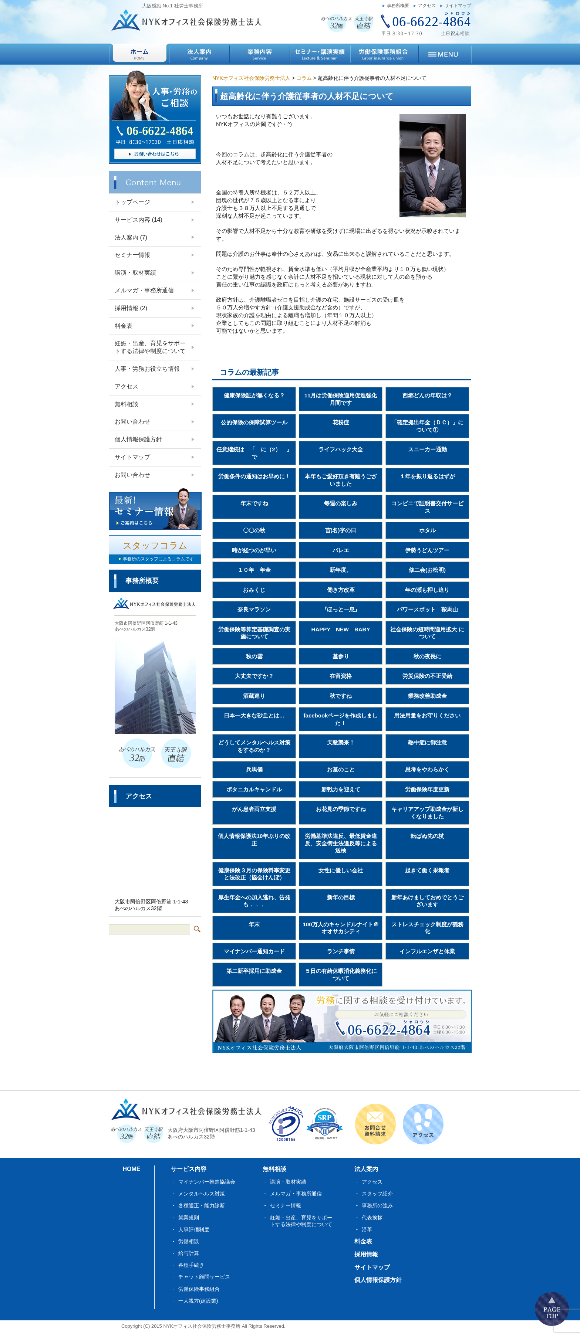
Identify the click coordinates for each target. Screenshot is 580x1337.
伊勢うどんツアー (427, 550)
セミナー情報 (132, 255)
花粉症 (341, 422)
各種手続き (191, 1265)
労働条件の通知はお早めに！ (254, 476)
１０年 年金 (254, 570)
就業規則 (188, 1218)
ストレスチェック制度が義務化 (427, 928)
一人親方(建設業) (198, 1301)
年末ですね (254, 503)
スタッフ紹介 (377, 1194)
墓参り (341, 656)
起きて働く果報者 (427, 870)
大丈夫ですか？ (254, 676)
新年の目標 (341, 897)
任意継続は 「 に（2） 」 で (256, 453)
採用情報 (131, 308)
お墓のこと (341, 769)
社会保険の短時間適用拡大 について (427, 633)
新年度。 (341, 570)
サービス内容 (138, 220)
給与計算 (188, 1253)
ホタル (427, 530)
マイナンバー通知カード (254, 951)
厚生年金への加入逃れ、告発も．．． (254, 901)
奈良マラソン (254, 609)
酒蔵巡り (254, 696)
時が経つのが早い (254, 550)
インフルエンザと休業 (427, 951)
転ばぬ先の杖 (427, 836)
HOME (132, 1169)
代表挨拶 (372, 1218)
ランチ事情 (341, 951)
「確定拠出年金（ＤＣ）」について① (427, 426)
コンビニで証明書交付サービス (427, 507)
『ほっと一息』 (340, 609)
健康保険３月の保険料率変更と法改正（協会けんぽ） (254, 874)
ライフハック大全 (340, 449)
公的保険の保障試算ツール (254, 422)
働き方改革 (341, 590)
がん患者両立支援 (254, 809)
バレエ (341, 550)
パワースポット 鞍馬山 (427, 609)
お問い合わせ (132, 421)
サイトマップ (458, 5)
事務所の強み (377, 1205)
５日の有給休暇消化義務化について (341, 974)
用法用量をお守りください (427, 715)
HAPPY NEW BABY (340, 629)
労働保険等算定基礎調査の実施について (254, 633)
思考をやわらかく (427, 769)
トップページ (132, 202)
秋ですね (341, 696)
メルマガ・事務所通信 (144, 290)
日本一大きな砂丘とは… (254, 715)
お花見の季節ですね (341, 809)
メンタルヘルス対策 (201, 1194)
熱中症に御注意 (427, 742)
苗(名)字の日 (341, 530)
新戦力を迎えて (340, 789)
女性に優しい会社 (340, 870)
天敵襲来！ (341, 742)
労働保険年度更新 (427, 789)
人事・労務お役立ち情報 (147, 369)
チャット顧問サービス (204, 1277)
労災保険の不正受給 (427, 676)
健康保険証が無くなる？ (254, 395)
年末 (254, 924)
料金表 (123, 326)
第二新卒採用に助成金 (254, 971)
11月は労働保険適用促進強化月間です (340, 399)
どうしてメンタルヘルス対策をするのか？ (254, 746)
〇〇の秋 (254, 530)
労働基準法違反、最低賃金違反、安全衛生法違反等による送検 (341, 843)
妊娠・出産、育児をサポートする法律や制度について (150, 347)
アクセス (427, 5)
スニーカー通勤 (427, 449)
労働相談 (188, 1241)
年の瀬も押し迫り (427, 590)
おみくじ (254, 590)
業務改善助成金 (427, 696)
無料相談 (126, 404)
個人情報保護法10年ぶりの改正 (254, 839)
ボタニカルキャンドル (254, 789)
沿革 (367, 1229)
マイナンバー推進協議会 (206, 1182)
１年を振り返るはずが (427, 476)
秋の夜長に (427, 656)
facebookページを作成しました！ (341, 719)
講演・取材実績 (135, 272)
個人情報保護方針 (138, 439)
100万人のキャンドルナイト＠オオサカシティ (340, 928)
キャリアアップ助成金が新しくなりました (427, 812)
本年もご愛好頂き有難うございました (341, 480)
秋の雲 (254, 656)
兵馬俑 (254, 769)
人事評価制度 (193, 1229)
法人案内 (131, 237)
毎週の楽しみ (340, 503)
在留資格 (341, 676)
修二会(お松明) (427, 570)
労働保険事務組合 (199, 1289)
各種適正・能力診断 (201, 1205)
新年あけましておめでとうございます (427, 901)
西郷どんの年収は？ (427, 395)
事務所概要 (398, 5)
